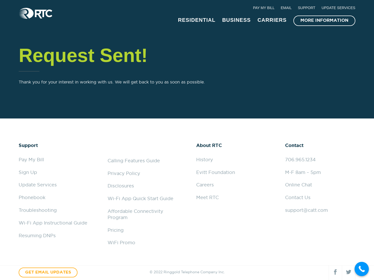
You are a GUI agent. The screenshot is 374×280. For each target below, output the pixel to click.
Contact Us (298, 197)
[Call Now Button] (362, 269)
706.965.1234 (300, 160)
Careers (205, 185)
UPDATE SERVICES (338, 8)
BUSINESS (236, 19)
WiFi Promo (121, 243)
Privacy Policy (124, 173)
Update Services (38, 185)
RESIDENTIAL (196, 19)
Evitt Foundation (215, 172)
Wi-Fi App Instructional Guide (53, 223)
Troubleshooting (38, 210)
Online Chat (298, 185)
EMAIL (286, 8)
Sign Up (28, 172)
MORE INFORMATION (324, 20)
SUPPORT (306, 8)
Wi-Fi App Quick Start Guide (140, 199)
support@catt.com (306, 210)
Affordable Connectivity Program (135, 214)
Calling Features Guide (134, 161)
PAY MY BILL (263, 8)
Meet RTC (207, 197)
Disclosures (121, 186)
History (204, 160)
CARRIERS (271, 19)
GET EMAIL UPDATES (48, 272)
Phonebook (32, 197)
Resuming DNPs (37, 236)
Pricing (116, 230)
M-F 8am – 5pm (303, 172)
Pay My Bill (31, 160)
